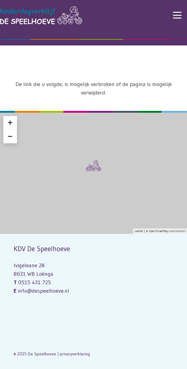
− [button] (10, 136)
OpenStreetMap (158, 231)
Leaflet (139, 231)
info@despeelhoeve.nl (43, 291)
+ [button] (10, 122)
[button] (177, 15)
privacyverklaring (75, 354)
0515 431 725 (34, 282)
